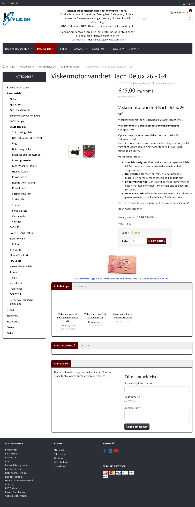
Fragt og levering (14, 468)
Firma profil (11, 449)
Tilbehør (85, 345)
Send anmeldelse (137, 426)
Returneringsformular (16, 472)
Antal (125, 241)
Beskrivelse (80, 286)
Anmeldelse (131, 408)
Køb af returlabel (13, 476)
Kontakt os (10, 457)
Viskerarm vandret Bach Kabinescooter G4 (67, 318)
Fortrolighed (11, 453)
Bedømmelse (132, 396)
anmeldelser (141, 83)
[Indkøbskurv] (181, 12)
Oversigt (9, 484)
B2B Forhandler (13, 488)
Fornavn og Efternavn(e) (138, 383)
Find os (9, 461)
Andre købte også (64, 345)
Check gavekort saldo (16, 495)
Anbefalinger (61, 286)
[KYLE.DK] (17, 17)
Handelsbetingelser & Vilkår (19, 480)
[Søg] (190, 19)
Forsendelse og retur (16, 465)
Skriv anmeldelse (164, 83)
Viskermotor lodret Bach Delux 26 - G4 (123, 316)
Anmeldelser (61, 363)
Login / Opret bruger (15, 492)
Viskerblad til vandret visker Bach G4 (95, 316)
